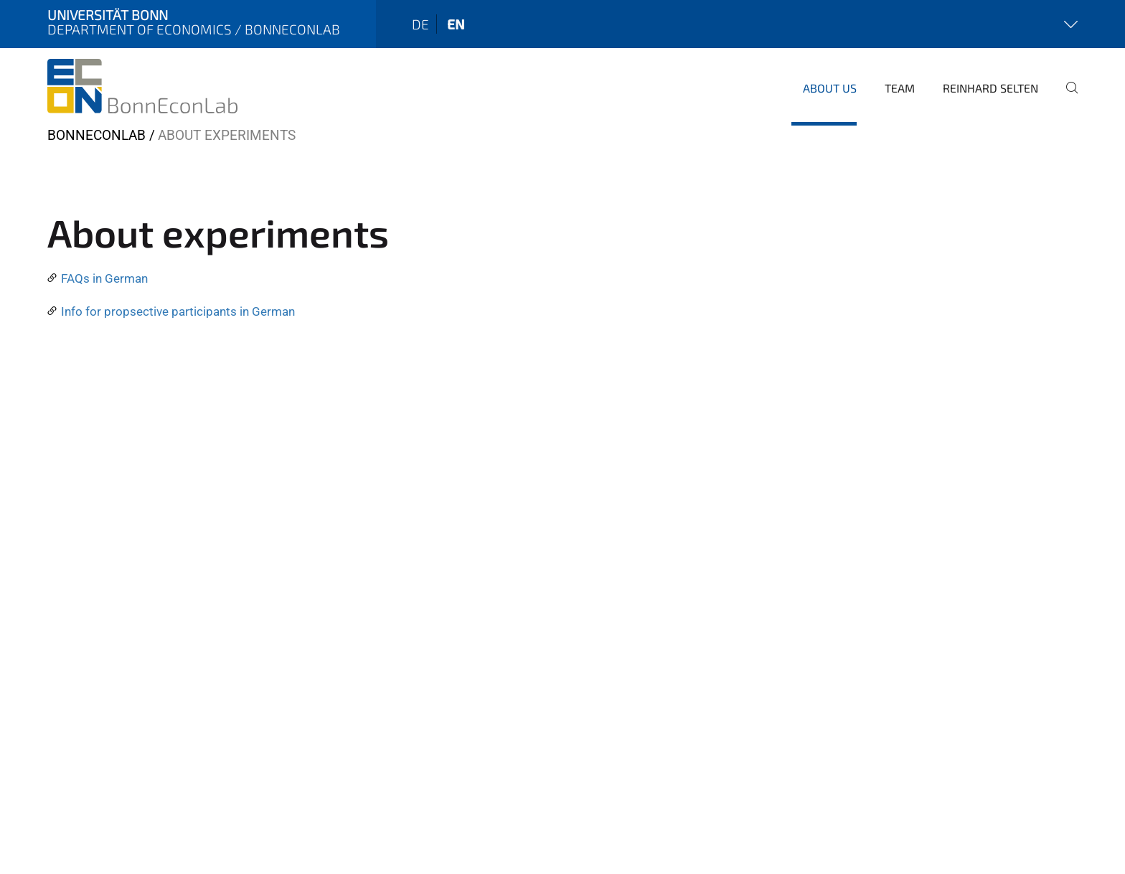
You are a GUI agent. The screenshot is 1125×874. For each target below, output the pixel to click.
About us (830, 88)
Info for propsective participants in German (178, 311)
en (456, 24)
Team (900, 88)
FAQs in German (104, 278)
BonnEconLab (96, 135)
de (420, 24)
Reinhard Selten (990, 88)
